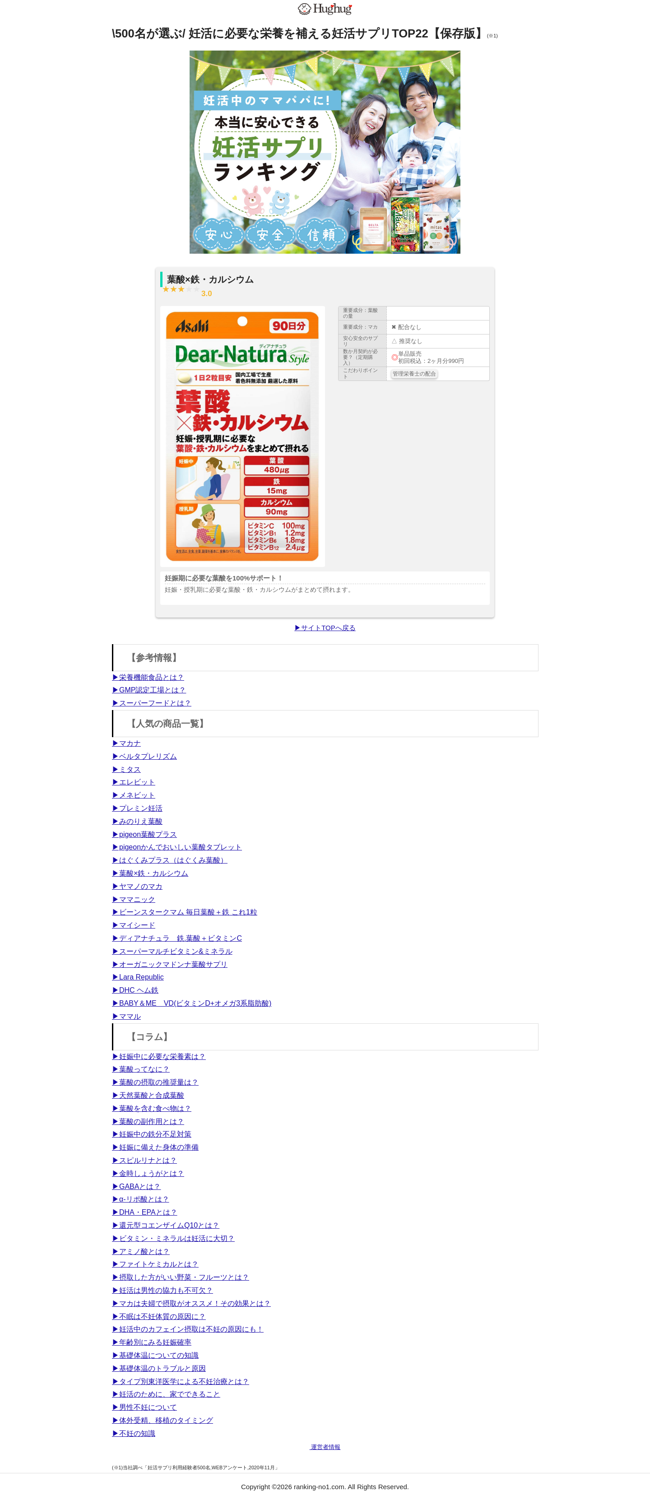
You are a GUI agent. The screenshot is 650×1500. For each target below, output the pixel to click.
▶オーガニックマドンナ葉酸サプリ (170, 964)
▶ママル (126, 1016)
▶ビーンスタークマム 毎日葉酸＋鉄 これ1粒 (184, 912)
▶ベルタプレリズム (144, 756)
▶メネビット (133, 795)
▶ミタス (126, 769)
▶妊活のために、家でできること (166, 1394)
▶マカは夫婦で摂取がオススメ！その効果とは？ (191, 1303)
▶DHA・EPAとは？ (144, 1212)
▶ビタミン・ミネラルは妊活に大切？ (173, 1238)
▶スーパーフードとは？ (151, 703)
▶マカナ (126, 743)
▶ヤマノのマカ (137, 886)
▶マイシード (133, 925)
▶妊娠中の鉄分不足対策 (151, 1134)
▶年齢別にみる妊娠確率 (151, 1342)
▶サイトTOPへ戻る (325, 628)
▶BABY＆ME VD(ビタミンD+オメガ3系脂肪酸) (191, 1003)
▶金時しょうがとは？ (148, 1173)
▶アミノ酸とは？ (141, 1251)
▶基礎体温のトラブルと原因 (159, 1368)
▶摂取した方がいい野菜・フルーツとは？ (180, 1277)
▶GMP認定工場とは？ (149, 690)
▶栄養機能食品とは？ (148, 677)
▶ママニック (133, 899)
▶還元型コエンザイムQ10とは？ (165, 1225)
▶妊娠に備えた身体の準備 (155, 1147)
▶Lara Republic (138, 977)
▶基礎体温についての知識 (155, 1355)
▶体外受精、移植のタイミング (162, 1420)
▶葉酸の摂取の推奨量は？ (155, 1082)
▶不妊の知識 (133, 1433)
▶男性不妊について (144, 1407)
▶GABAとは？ (136, 1186)
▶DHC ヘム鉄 (135, 990)
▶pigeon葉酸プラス (144, 834)
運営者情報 (325, 1447)
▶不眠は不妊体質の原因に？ (159, 1316)
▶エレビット (133, 782)
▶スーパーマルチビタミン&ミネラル (172, 951)
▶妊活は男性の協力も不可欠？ (162, 1290)
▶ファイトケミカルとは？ (155, 1264)
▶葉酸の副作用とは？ (148, 1121)
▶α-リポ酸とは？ (140, 1199)
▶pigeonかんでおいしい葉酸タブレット (177, 847)
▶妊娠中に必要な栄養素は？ (159, 1056)
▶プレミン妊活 (137, 808)
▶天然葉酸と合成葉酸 (148, 1095)
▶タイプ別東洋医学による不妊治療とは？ (180, 1381)
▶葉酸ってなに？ (141, 1069)
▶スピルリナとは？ (144, 1160)
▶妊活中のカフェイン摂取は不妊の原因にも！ (188, 1329)
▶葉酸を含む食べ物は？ (151, 1108)
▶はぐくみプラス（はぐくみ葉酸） (170, 860)
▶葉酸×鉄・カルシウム (150, 873)
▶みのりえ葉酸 (137, 821)
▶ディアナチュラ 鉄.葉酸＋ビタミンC (177, 938)
